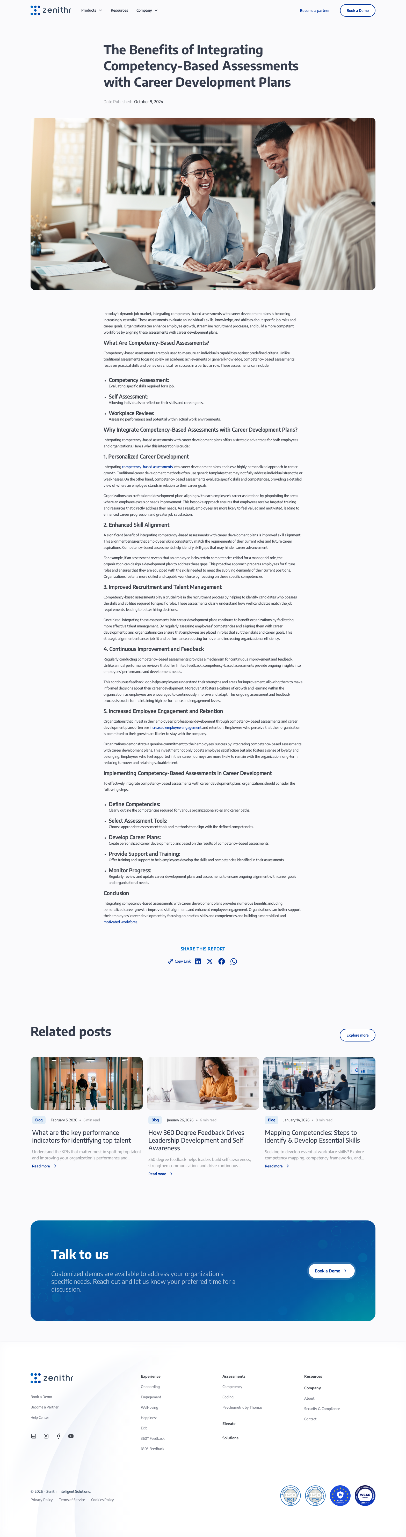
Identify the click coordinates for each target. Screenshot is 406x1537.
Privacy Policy (42, 1499)
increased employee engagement (175, 727)
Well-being (149, 1407)
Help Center (40, 1417)
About (309, 1398)
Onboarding (150, 1386)
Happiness (149, 1417)
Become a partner (315, 10)
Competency (232, 1386)
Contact (310, 1419)
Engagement (151, 1397)
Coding (228, 1397)
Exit (144, 1428)
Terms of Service (72, 1499)
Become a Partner (45, 1407)
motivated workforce (120, 922)
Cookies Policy (102, 1499)
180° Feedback (152, 1448)
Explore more (357, 1035)
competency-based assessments (147, 466)
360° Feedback (153, 1438)
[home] (51, 10)
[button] (92, 10)
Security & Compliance (322, 1408)
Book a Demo (358, 10)
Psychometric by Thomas (242, 1407)
